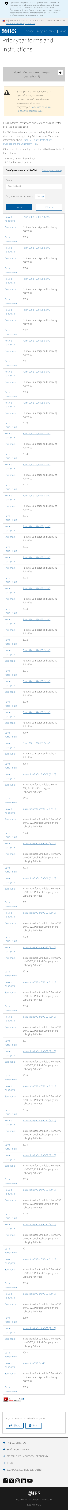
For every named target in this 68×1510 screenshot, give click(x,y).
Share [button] (17, 1426)
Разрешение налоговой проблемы (27, 1456)
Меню (63, 31)
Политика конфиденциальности (34, 1499)
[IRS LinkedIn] (23, 1482)
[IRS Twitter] (11, 1482)
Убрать (49, 207)
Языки (10, 1463)
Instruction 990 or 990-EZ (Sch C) (39, 774)
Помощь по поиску (52, 170)
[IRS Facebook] (5, 1481)
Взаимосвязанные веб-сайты (24, 1470)
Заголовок (10, 227)
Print (35, 1426)
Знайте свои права (18, 1449)
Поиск (30, 31)
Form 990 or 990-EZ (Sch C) (36, 217)
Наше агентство (16, 1443)
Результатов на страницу (19, 196)
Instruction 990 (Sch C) (34, 1363)
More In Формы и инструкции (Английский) (38, 74)
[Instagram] (17, 1481)
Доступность (34, 1504)
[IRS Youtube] (30, 1481)
